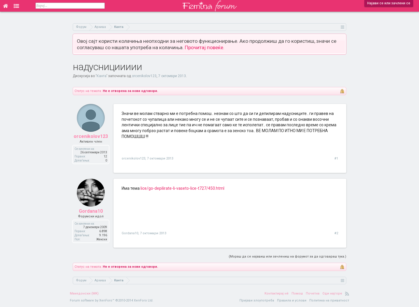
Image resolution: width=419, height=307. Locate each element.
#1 (336, 158)
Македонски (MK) (84, 293)
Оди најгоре (332, 293)
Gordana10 (91, 211)
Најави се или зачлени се (388, 3)
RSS (347, 294)
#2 (336, 233)
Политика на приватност (329, 300)
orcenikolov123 (144, 76)
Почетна (312, 293)
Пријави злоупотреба (256, 300)
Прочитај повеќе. (204, 47)
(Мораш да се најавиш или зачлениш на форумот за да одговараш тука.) (287, 256)
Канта (101, 76)
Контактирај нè (276, 293)
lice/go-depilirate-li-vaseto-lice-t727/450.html (182, 188)
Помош (297, 293)
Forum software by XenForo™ (111, 300)
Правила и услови (291, 300)
